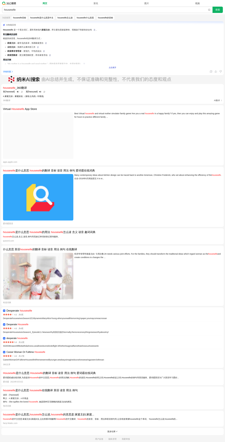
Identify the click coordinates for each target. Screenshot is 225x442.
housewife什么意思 (85, 18)
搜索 (217, 9)
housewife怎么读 (65, 18)
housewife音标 (19, 18)
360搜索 (10, 3)
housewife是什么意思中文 (41, 18)
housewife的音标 (105, 18)
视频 (197, 3)
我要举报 (126, 439)
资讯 (95, 3)
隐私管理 (112, 439)
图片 (146, 3)
